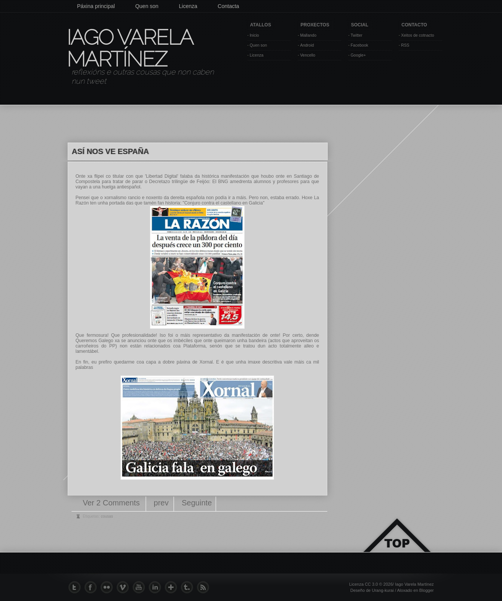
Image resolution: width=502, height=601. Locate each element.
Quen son (147, 6)
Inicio (254, 35)
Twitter (356, 35)
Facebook (359, 45)
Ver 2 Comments (112, 503)
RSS (405, 45)
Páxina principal (96, 6)
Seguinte (197, 503)
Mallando (308, 35)
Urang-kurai (382, 590)
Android (307, 45)
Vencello (307, 55)
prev (161, 503)
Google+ (358, 55)
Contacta (228, 6)
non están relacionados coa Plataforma (162, 346)
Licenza (188, 6)
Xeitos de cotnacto (417, 35)
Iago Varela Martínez (129, 48)
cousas (107, 516)
